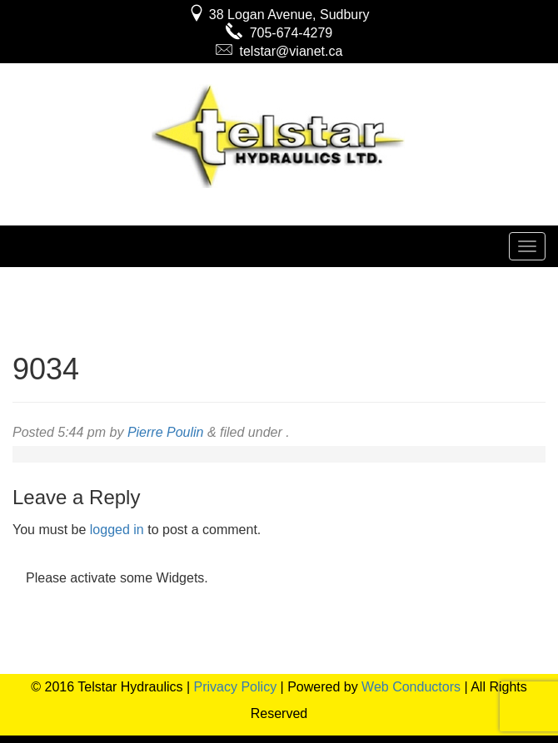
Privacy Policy (235, 687)
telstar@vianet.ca (279, 51)
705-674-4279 (279, 33)
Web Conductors (411, 687)
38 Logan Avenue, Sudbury (278, 14)
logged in (117, 530)
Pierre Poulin (165, 432)
